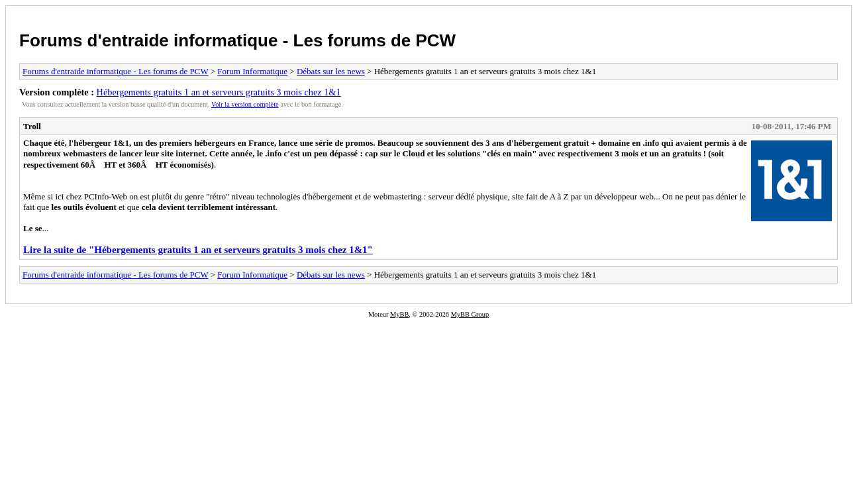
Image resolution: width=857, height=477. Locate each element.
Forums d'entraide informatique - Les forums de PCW (237, 40)
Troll (32, 126)
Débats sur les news (331, 71)
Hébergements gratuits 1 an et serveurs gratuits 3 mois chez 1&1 (219, 92)
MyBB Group (470, 314)
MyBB (399, 314)
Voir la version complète (245, 104)
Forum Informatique (252, 71)
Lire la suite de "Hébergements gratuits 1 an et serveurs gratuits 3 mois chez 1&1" (198, 249)
